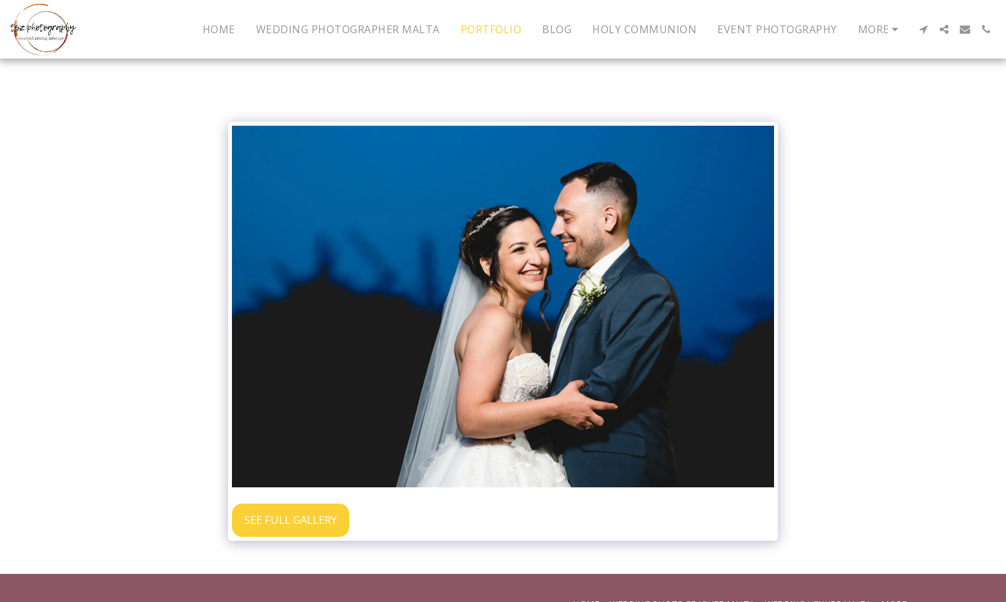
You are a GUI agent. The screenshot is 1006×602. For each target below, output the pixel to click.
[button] (923, 29)
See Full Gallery (290, 519)
